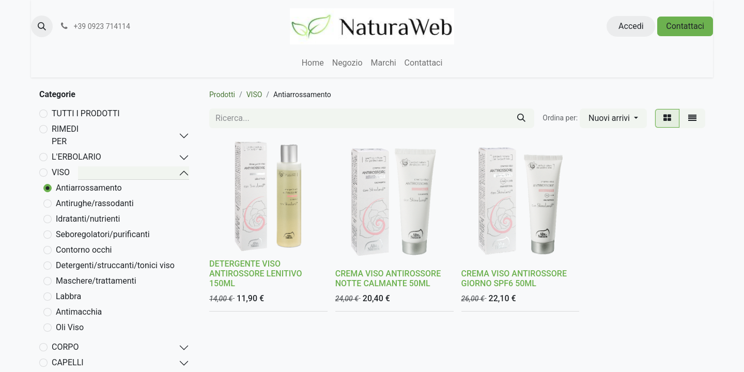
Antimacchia (79, 312)
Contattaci (685, 26)
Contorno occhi (84, 250)
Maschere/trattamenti (96, 281)
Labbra (68, 296)
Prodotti (222, 94)
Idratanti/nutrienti (88, 219)
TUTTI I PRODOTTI (86, 113)
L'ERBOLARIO (76, 157)
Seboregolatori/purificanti (103, 234)
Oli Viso (70, 327)
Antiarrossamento (89, 188)
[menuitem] (313, 63)
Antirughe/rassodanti (95, 203)
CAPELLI (68, 362)
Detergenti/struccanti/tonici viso (115, 265)
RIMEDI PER (65, 135)
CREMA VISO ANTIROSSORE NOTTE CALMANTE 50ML (388, 278)
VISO (61, 172)
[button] (42, 26)
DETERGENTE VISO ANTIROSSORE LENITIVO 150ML (255, 273)
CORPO (65, 347)
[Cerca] (521, 118)
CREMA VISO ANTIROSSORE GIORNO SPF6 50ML (514, 278)
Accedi (631, 26)
